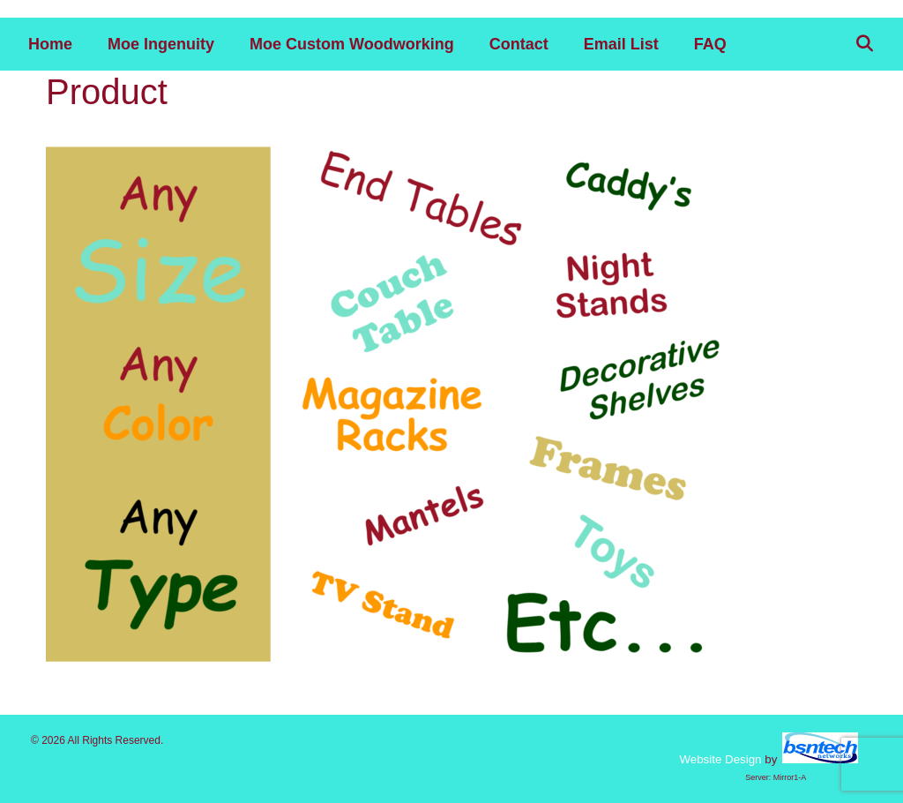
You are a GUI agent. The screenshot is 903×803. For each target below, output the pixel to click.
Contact (519, 44)
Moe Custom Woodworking (352, 44)
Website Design (720, 759)
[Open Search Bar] (864, 44)
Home (50, 44)
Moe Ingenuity (161, 44)
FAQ (710, 44)
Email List (621, 44)
